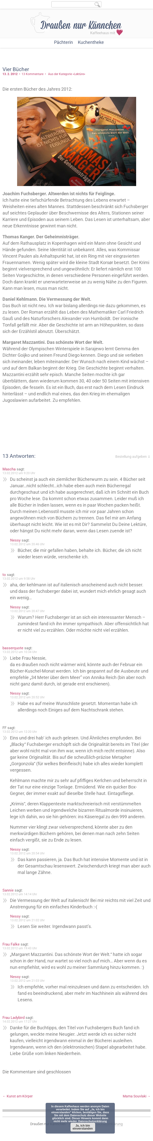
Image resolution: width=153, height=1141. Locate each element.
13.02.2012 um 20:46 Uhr (27, 544)
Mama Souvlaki (137, 1096)
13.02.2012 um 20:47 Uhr (27, 611)
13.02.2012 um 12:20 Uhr (19, 732)
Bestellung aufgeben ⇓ (133, 457)
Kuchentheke (91, 42)
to (4, 574)
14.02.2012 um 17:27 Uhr (19, 1021)
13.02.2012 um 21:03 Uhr (27, 980)
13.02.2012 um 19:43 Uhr (19, 948)
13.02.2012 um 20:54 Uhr (27, 853)
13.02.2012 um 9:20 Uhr (18, 473)
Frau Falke (11, 944)
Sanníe (8, 890)
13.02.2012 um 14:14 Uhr (19, 894)
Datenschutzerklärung (92, 1121)
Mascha (9, 469)
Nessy (15, 540)
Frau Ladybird (13, 1017)
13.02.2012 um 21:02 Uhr (27, 920)
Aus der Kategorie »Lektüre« (66, 74)
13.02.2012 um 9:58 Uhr (18, 578)
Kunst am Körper (17, 1096)
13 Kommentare (32, 74)
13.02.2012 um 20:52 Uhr (27, 697)
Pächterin (63, 42)
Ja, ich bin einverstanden (83, 1127)
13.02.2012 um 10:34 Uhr (19, 652)
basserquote (12, 648)
